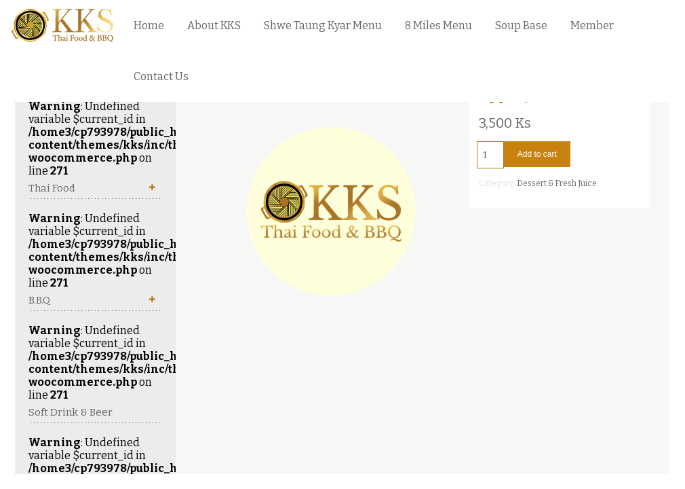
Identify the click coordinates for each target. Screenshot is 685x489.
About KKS (214, 25)
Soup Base (521, 25)
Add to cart (537, 154)
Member (592, 25)
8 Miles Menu (438, 25)
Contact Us (161, 76)
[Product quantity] (490, 154)
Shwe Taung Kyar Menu (323, 25)
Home (149, 25)
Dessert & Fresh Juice (557, 183)
